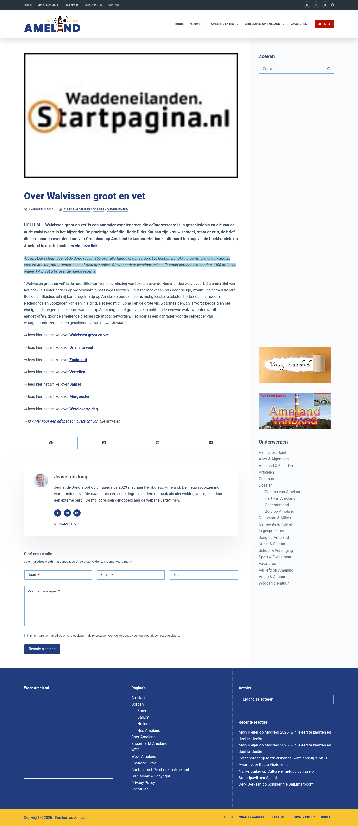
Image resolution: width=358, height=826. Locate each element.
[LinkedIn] (211, 443)
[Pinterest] (157, 443)
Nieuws (198, 24)
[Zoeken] (332, 4)
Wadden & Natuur (274, 583)
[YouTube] (325, 4)
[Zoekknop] (329, 69)
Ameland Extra (225, 24)
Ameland (138, 698)
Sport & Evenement (275, 557)
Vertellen (77, 372)
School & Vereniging (276, 550)
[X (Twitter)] (316, 4)
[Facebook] (307, 4)
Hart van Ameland (280, 498)
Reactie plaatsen (42, 649)
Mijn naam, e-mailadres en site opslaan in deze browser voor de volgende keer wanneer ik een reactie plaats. (105, 635)
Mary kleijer (248, 732)
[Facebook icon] (57, 513)
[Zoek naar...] (291, 69)
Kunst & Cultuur (272, 544)
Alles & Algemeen (76, 209)
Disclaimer (71, 5)
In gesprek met (271, 531)
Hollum (143, 723)
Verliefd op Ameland (276, 570)
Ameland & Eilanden (276, 465)
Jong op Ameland (274, 537)
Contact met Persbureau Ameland (160, 769)
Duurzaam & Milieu (275, 518)
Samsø (75, 384)
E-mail (106, 575)
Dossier (98, 209)
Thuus (28, 5)
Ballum (143, 717)
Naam (34, 575)
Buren (142, 711)
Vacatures (298, 23)
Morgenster (79, 396)
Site (176, 575)
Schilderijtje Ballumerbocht (290, 784)
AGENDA (324, 24)
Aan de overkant (272, 452)
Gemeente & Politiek (276, 524)
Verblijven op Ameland (265, 24)
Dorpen (137, 704)
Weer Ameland (143, 756)
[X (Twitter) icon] (77, 513)
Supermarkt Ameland (149, 743)
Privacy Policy (93, 5)
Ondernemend (117, 209)
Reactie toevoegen (44, 591)
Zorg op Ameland (279, 511)
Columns (266, 478)
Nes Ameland (148, 730)
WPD (135, 750)
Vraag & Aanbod (48, 5)
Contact (113, 5)
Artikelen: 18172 (65, 523)
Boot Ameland (143, 737)
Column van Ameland (283, 491)
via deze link (86, 245)
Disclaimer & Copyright (150, 776)
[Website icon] (67, 513)
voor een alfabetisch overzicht (63, 421)
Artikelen (266, 472)
